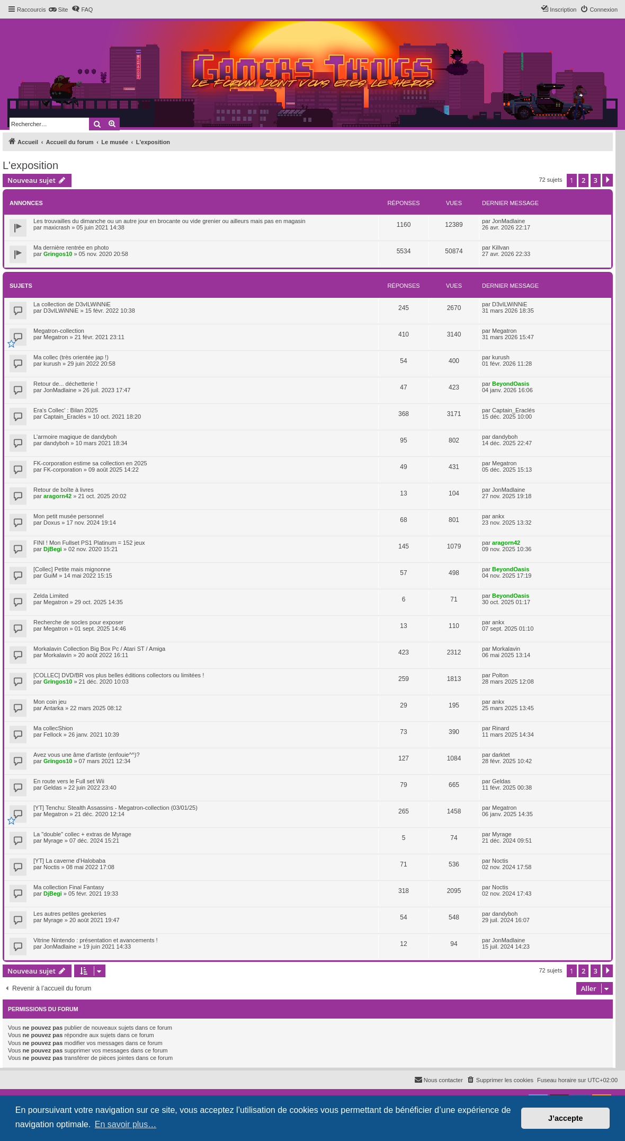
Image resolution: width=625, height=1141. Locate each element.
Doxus (51, 522)
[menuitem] (58, 9)
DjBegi (52, 549)
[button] (607, 180)
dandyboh (56, 443)
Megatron (55, 337)
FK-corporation (62, 469)
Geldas (52, 787)
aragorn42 (57, 496)
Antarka (53, 708)
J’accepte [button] (565, 1118)
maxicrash (56, 227)
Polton (500, 675)
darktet (501, 754)
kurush (52, 363)
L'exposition (30, 165)
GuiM (50, 575)
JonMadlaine (508, 221)
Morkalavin (57, 655)
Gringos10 (57, 254)
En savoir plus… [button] (126, 1124)
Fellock (52, 734)
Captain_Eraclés (64, 416)
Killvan (500, 247)
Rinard (500, 728)
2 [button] (583, 180)
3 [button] (595, 180)
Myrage (53, 840)
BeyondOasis (510, 384)
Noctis (51, 867)
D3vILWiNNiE (60, 310)
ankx (498, 516)
